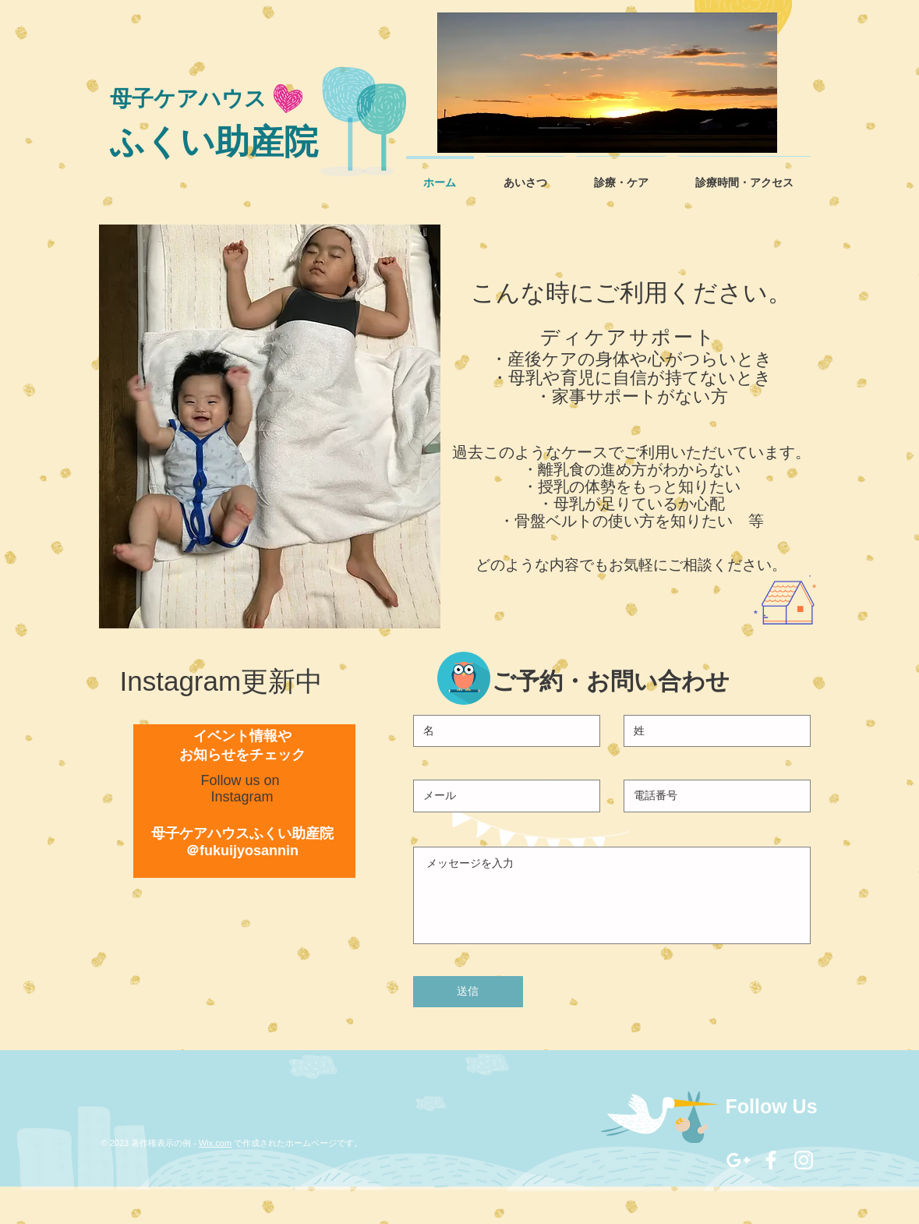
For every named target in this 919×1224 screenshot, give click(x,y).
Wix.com (215, 1143)
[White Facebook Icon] (770, 1160)
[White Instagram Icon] (803, 1160)
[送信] (468, 991)
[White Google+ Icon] (738, 1160)
